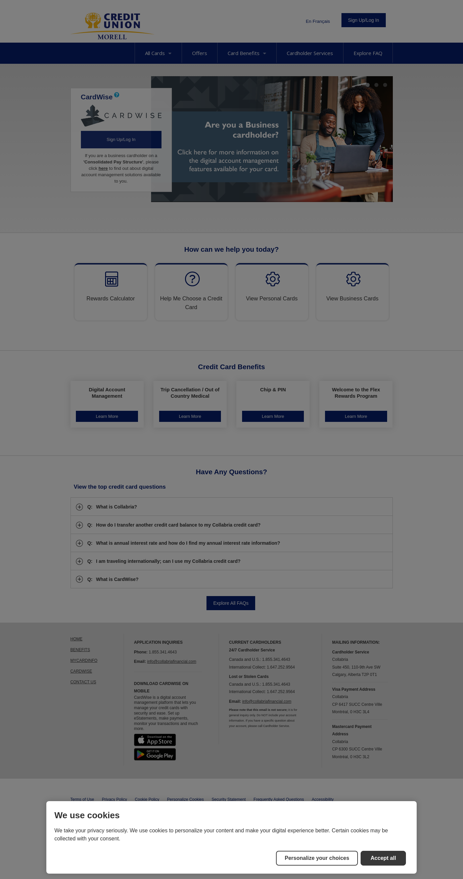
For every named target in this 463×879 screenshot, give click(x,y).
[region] (231, 837)
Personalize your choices (317, 858)
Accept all (383, 858)
